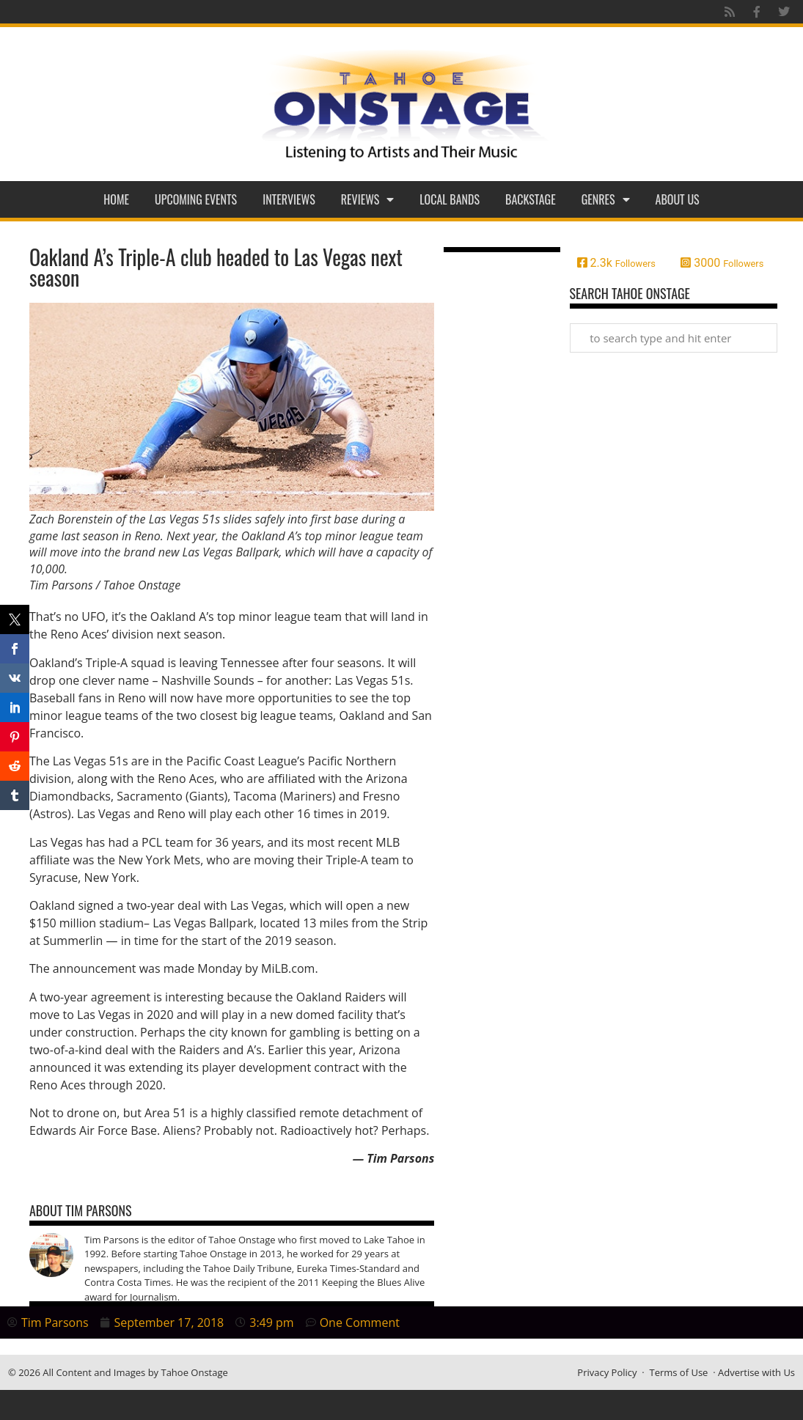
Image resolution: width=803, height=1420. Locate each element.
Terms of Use (678, 1372)
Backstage (530, 199)
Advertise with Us (756, 1372)
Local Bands (449, 199)
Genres (606, 199)
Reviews (368, 199)
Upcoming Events (196, 199)
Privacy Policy (607, 1372)
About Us (678, 199)
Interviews (289, 199)
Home (116, 199)
